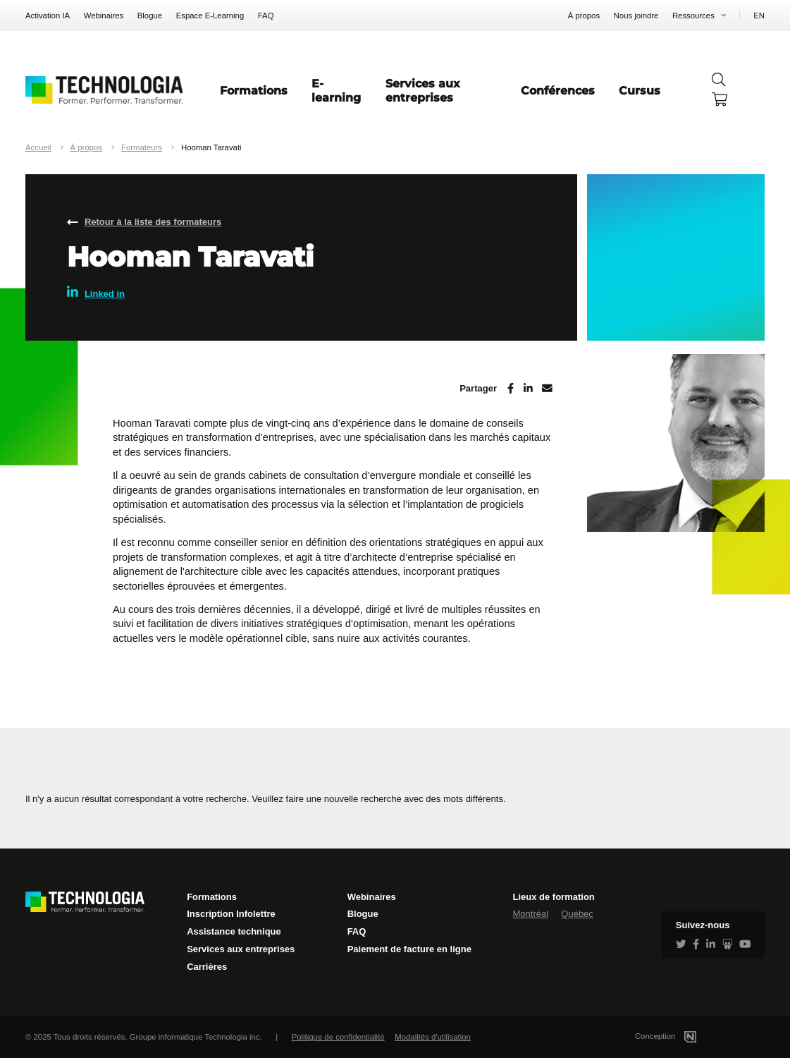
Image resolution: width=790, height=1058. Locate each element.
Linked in (96, 292)
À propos (584, 15)
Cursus (639, 90)
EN (759, 15)
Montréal (530, 913)
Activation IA (47, 15)
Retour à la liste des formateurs (153, 222)
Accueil (38, 147)
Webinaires (104, 15)
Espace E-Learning (210, 15)
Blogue (149, 15)
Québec (577, 913)
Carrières (207, 966)
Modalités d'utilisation (433, 1037)
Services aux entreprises (422, 90)
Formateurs (141, 147)
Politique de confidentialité (338, 1037)
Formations (254, 90)
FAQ (266, 15)
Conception (682, 1036)
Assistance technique (234, 931)
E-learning (336, 90)
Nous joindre (636, 15)
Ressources (693, 15)
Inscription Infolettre (231, 913)
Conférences (558, 90)
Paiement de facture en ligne (409, 949)
